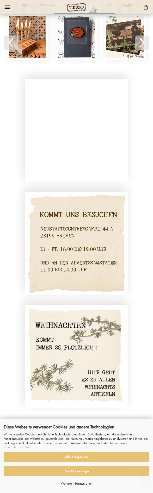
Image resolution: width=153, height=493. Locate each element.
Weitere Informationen (76, 483)
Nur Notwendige (77, 471)
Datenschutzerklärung (18, 447)
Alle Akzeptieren (76, 457)
